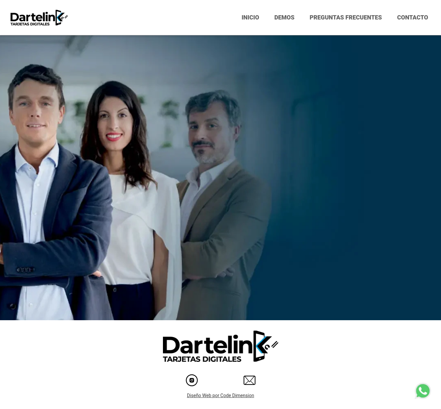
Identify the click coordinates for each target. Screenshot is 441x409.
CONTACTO (412, 17)
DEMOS (284, 17)
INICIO (250, 17)
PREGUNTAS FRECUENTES (346, 17)
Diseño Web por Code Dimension (220, 395)
